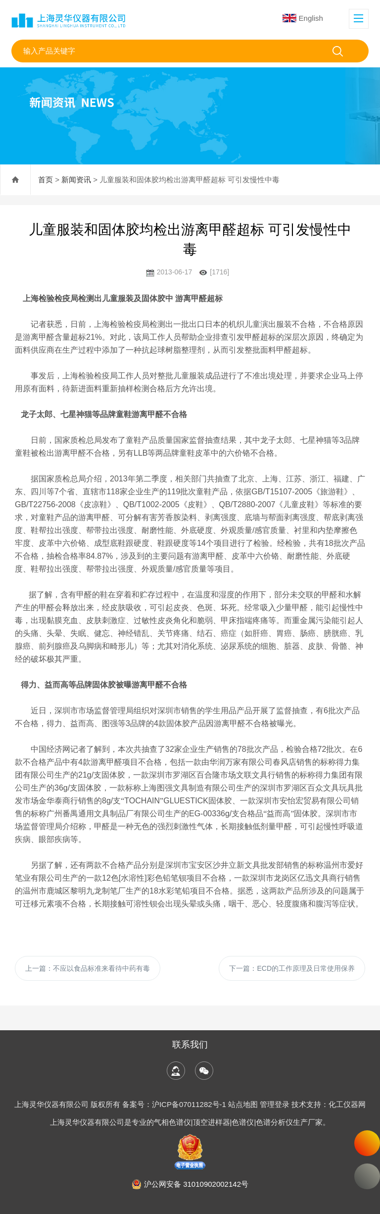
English (303, 18)
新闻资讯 (76, 179)
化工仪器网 (347, 1104)
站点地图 (243, 1104)
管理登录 (274, 1104)
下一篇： (292, 968)
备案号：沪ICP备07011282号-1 (175, 1104)
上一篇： (87, 968)
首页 (45, 179)
